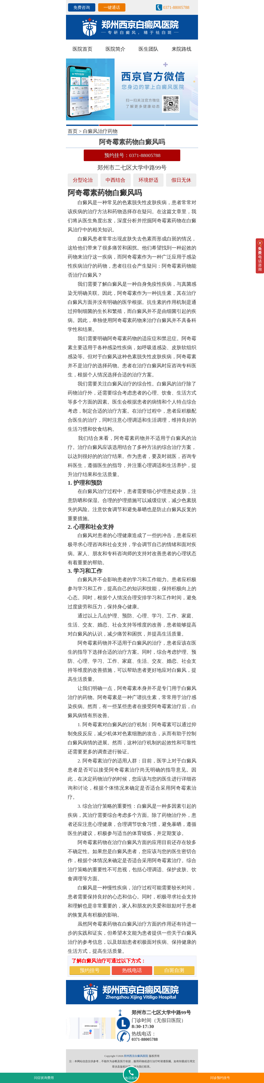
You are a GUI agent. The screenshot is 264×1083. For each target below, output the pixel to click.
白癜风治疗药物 (100, 131)
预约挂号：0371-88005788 (132, 155)
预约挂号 (90, 970)
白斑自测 (174, 970)
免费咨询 (81, 7)
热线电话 (132, 970)
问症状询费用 (44, 1077)
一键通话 (112, 7)
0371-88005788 (176, 7)
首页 (73, 131)
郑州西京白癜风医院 (136, 1055)
